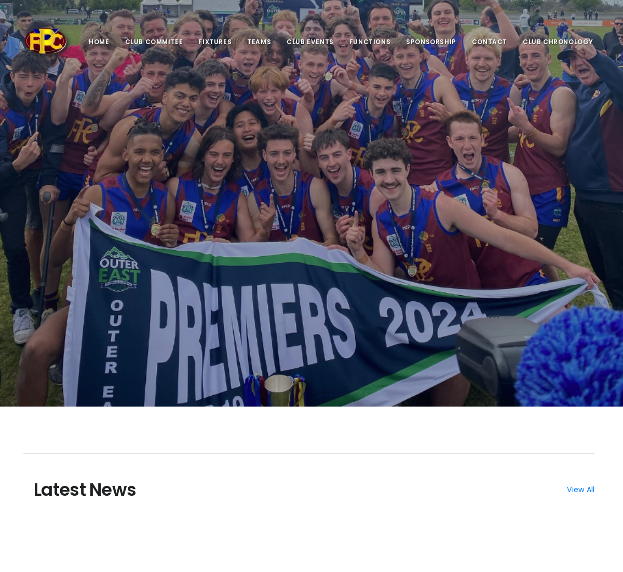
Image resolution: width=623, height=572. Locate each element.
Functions (369, 41)
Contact (489, 41)
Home (99, 41)
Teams (259, 41)
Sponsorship (431, 41)
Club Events (310, 41)
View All (580, 489)
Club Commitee (154, 41)
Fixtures (215, 41)
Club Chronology (558, 41)
